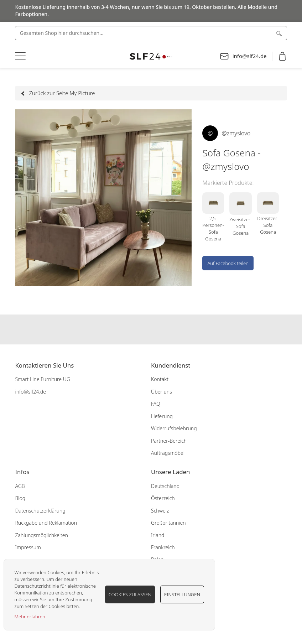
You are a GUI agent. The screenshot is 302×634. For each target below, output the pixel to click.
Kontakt (159, 379)
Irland (157, 535)
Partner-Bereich (169, 440)
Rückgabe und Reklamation (46, 522)
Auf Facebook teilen (227, 263)
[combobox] (151, 33)
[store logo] (151, 56)
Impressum (28, 547)
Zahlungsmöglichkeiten (41, 535)
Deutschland (165, 486)
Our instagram (151, 329)
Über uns (161, 391)
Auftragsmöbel (167, 452)
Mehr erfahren (30, 616)
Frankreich (163, 547)
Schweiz (160, 510)
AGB (20, 486)
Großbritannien (168, 522)
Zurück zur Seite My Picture (58, 93)
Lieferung (162, 416)
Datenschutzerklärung (40, 510)
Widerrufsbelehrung (174, 428)
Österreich (163, 498)
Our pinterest (165, 329)
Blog (20, 498)
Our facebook (137, 329)
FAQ (155, 403)
